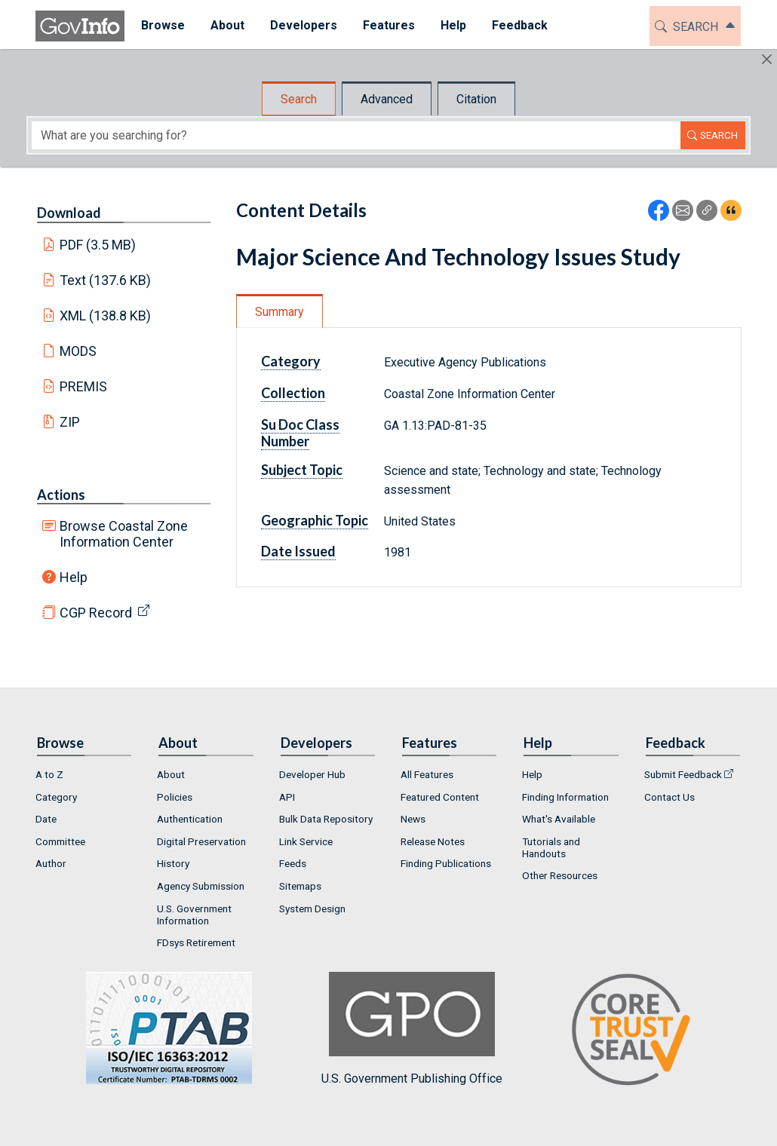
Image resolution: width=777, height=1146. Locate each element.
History (173, 863)
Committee (60, 841)
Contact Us (669, 797)
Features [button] (385, 25)
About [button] (224, 25)
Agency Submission (200, 886)
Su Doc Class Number (300, 432)
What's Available (558, 819)
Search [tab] (299, 99)
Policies (174, 797)
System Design (312, 908)
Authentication (190, 819)
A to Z (49, 774)
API (287, 797)
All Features (427, 774)
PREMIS (83, 386)
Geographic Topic (314, 520)
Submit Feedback (683, 774)
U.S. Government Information (194, 914)
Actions (61, 494)
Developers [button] (299, 25)
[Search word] (356, 135)
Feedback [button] (516, 25)
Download (69, 212)
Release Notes (433, 841)
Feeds (292, 863)
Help (74, 577)
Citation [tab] (476, 99)
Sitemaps (300, 886)
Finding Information (565, 797)
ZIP (70, 422)
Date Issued (298, 551)
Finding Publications (446, 863)
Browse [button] (159, 25)
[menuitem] (159, 26)
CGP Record (96, 612)
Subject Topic (301, 469)
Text (106, 280)
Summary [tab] (279, 312)
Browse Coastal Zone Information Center (124, 534)
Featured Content (440, 797)
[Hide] (767, 59)
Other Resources (559, 875)
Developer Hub (312, 774)
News (413, 819)
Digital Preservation (201, 841)
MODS (78, 351)
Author (50, 863)
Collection (293, 393)
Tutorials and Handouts (551, 847)
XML (106, 315)
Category (291, 361)
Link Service (306, 841)
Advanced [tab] (387, 99)
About (171, 774)
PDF (98, 245)
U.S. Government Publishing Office (411, 1029)
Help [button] (449, 25)
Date (46, 819)
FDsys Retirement (196, 942)
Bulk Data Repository (326, 819)
